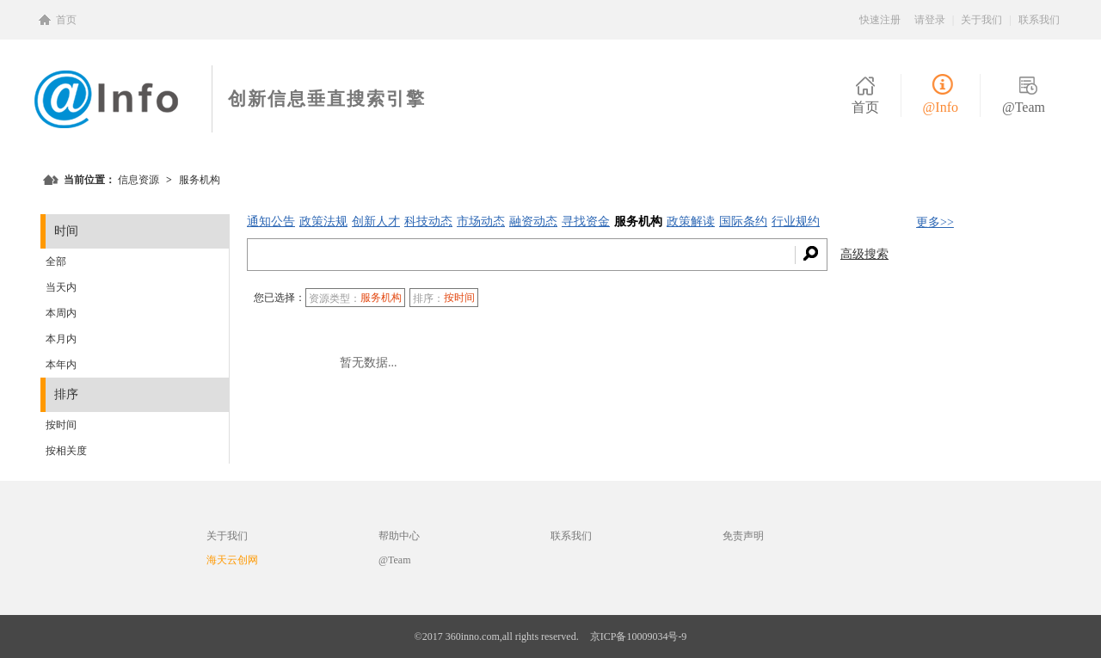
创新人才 (376, 221)
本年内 (61, 365)
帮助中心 (399, 536)
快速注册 (880, 20)
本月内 (61, 339)
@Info (940, 107)
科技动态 (428, 221)
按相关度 (66, 451)
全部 (56, 261)
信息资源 (138, 180)
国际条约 (743, 221)
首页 (66, 20)
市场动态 (481, 221)
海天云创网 (232, 560)
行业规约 (796, 221)
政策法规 (323, 221)
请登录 (929, 20)
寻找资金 (586, 221)
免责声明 (743, 536)
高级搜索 (864, 254)
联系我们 (1039, 20)
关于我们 (981, 20)
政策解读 (691, 221)
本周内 (61, 313)
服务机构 (638, 221)
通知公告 (271, 221)
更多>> (935, 222)
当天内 (61, 287)
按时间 (61, 425)
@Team (1023, 107)
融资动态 (533, 221)
